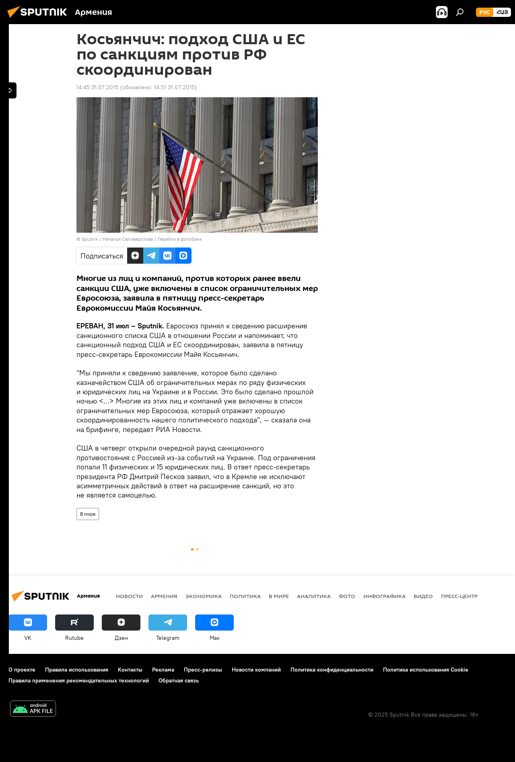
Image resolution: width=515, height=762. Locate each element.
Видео (423, 596)
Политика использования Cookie (425, 669)
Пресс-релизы (203, 669)
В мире (87, 514)
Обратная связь (179, 680)
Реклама (163, 669)
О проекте (21, 669)
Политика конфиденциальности (331, 669)
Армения (164, 596)
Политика (245, 596)
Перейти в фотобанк (179, 239)
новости (129, 596)
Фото (347, 596)
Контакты (130, 669)
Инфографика (384, 596)
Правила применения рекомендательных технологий (78, 680)
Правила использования (76, 669)
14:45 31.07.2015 (97, 87)
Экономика (203, 596)
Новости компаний (256, 669)
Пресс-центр (459, 596)
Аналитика (314, 596)
